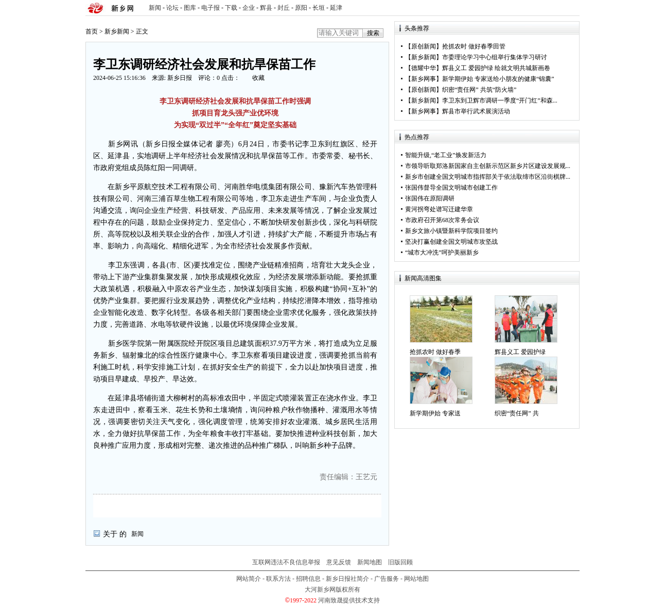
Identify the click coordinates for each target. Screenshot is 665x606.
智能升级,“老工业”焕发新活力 (445, 155)
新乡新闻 (116, 31)
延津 (336, 7)
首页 (91, 31)
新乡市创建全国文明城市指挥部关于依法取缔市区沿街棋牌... (487, 176)
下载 (231, 7)
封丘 (283, 7)
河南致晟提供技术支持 (349, 600)
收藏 (258, 77)
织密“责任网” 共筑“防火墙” (479, 89)
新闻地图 (369, 562)
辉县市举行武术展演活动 (476, 111)
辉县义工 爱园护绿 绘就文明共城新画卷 (496, 68)
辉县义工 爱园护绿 (520, 352)
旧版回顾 (400, 562)
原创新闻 (423, 46)
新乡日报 (179, 77)
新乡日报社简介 (347, 578)
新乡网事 (423, 78)
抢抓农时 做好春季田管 (473, 46)
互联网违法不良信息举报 (286, 562)
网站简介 (248, 578)
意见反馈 (338, 562)
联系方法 (278, 578)
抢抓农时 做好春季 (435, 352)
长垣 (318, 7)
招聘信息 (308, 578)
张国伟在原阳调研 (429, 198)
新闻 (155, 7)
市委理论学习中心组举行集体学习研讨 (494, 57)
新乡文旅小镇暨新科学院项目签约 (451, 230)
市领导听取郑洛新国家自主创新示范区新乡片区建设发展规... (487, 166)
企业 (248, 7)
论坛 (172, 7)
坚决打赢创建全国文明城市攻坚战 (451, 241)
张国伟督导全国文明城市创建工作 (451, 187)
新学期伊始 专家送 (435, 413)
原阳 (301, 7)
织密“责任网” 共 (517, 413)
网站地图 (416, 578)
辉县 (266, 7)
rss (570, 8)
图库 (190, 7)
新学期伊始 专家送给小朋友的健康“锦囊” (498, 78)
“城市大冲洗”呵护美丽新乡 (442, 252)
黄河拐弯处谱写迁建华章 (439, 209)
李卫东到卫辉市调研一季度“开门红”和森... (499, 100)
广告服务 (386, 578)
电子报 (210, 7)
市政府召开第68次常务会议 (442, 220)
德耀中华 (423, 68)
